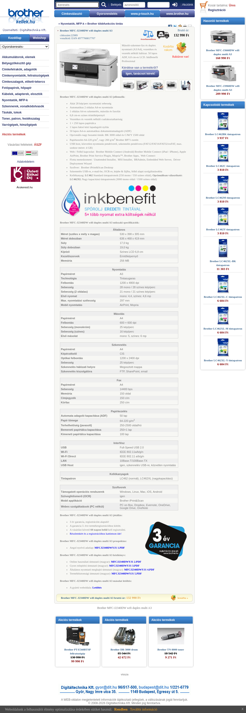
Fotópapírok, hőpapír (17, 88)
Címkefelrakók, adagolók (19, 69)
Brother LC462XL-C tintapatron (223, 296)
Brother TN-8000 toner (170, 649)
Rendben (121, 709)
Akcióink (187, 4)
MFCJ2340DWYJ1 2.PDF (126, 561)
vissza (124, 674)
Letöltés (97, 587)
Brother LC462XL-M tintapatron (222, 328)
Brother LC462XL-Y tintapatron (223, 360)
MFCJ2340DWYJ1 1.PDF (110, 547)
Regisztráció (217, 10)
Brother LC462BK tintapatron (223, 134)
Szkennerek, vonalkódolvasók (23, 106)
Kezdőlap (14, 38)
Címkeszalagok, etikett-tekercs (23, 81)
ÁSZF (38, 144)
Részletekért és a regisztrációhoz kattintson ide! (96, 533)
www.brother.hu (177, 14)
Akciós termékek (13, 134)
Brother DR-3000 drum (124, 649)
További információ (143, 709)
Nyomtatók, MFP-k (15, 100)
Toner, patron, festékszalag (21, 118)
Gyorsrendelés (107, 14)
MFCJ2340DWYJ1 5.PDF (126, 573)
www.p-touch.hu (142, 14)
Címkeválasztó (72, 14)
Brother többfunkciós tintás (105, 23)
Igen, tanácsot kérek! (140, 73)
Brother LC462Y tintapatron (222, 229)
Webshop (39, 38)
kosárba (182, 597)
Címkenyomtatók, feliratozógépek (25, 75)
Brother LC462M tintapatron (223, 197)
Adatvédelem (25, 161)
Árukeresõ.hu (25, 187)
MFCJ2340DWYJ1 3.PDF (124, 565)
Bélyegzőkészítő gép (16, 63)
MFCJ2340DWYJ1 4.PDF (139, 569)
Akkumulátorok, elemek (18, 57)
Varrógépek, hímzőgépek (19, 125)
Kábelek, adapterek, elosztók (22, 94)
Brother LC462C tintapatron (223, 165)
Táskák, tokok (11, 112)
